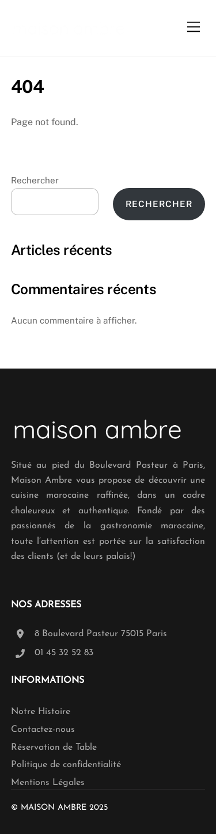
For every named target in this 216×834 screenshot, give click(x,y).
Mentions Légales (48, 782)
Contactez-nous (43, 729)
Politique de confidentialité (66, 764)
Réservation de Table (54, 747)
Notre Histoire (40, 711)
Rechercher (35, 180)
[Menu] (193, 27)
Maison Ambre (53, 807)
